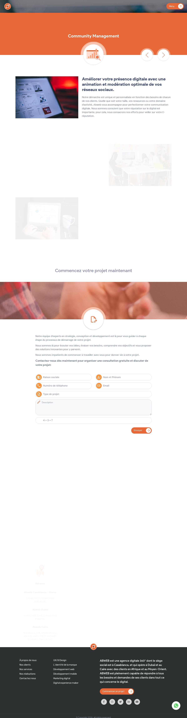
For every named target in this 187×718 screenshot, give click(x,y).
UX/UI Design (59, 660)
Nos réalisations (27, 674)
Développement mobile (65, 674)
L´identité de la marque (65, 665)
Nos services (26, 669)
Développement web (63, 669)
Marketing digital (61, 678)
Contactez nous (28, 678)
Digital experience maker (65, 683)
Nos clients (25, 665)
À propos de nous (28, 660)
